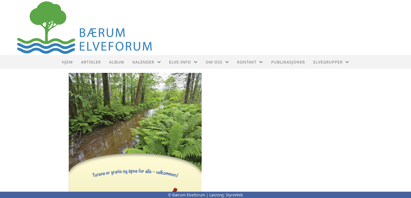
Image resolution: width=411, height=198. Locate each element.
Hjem (67, 62)
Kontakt (250, 62)
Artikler (91, 62)
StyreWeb (234, 194)
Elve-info (183, 62)
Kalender (147, 62)
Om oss (217, 62)
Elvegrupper (331, 62)
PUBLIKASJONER (288, 62)
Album (116, 62)
